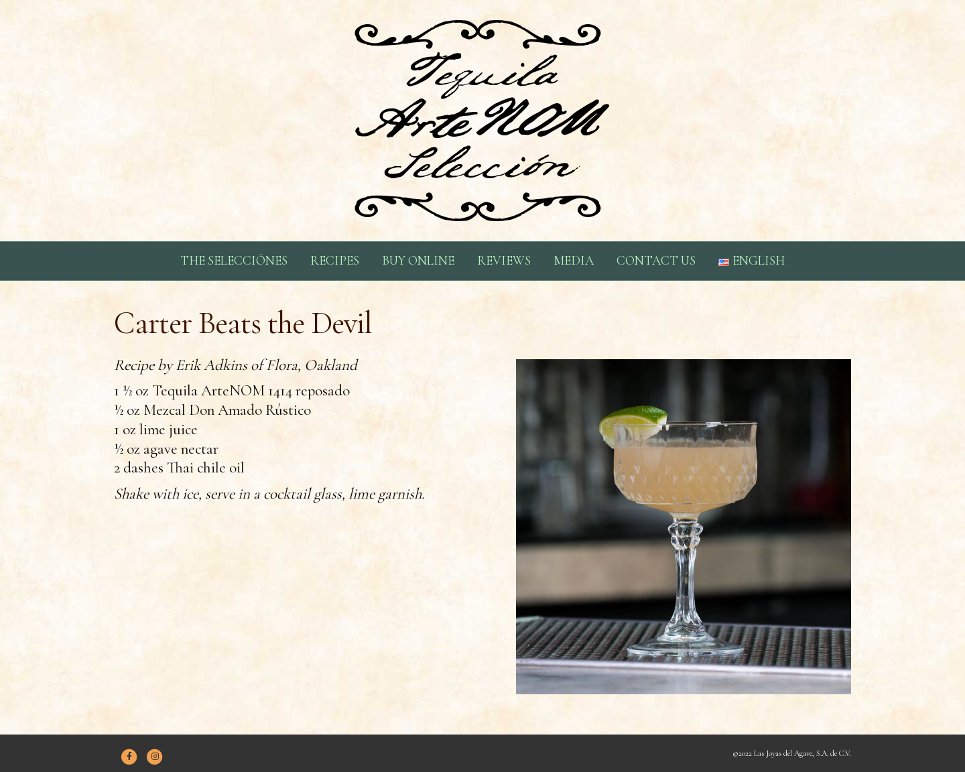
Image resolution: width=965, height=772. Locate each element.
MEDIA (574, 260)
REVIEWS (504, 260)
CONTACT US (656, 260)
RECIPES (334, 260)
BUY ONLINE (418, 260)
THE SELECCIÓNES (233, 260)
